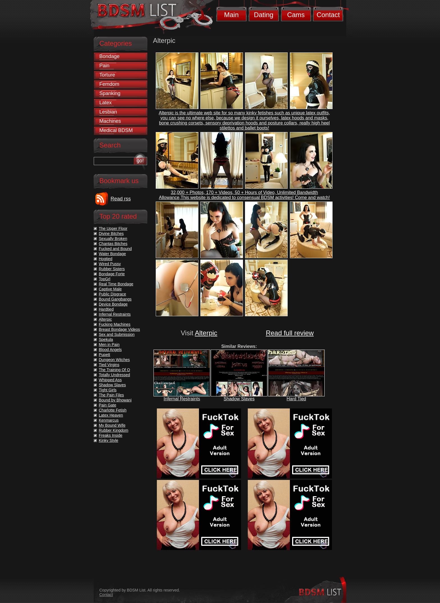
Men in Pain (109, 344)
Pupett (104, 354)
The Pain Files (111, 395)
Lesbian (108, 112)
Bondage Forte (112, 274)
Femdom (109, 84)
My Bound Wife (112, 425)
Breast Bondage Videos (119, 329)
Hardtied (106, 309)
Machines (110, 121)
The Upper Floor (113, 228)
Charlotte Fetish (113, 410)
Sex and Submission (117, 334)
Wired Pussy (110, 264)
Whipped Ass (110, 380)
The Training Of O (114, 370)
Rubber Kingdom (113, 430)
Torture (107, 75)
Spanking (109, 93)
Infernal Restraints (182, 398)
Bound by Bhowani (115, 400)
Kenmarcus (109, 420)
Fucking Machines (114, 324)
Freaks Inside (110, 435)
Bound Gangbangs (115, 299)
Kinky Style (108, 440)
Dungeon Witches (114, 359)
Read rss (121, 199)
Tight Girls (107, 390)
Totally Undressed (114, 375)
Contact (328, 15)
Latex (105, 102)
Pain (104, 65)
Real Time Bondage (116, 284)
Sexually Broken (113, 238)
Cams (296, 15)
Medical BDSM (116, 130)
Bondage (109, 56)
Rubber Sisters (112, 269)
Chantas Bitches (113, 243)
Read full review (290, 333)
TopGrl (104, 279)
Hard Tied (296, 398)
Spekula (106, 339)
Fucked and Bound (115, 248)
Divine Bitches (111, 233)
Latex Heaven (111, 415)
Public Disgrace (112, 294)
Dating (263, 15)
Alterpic (206, 333)
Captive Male (110, 289)
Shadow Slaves (239, 398)
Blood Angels (110, 349)
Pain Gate (107, 405)
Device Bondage (113, 304)
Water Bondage (112, 253)
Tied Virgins (109, 364)
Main (231, 15)
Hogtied (105, 259)
